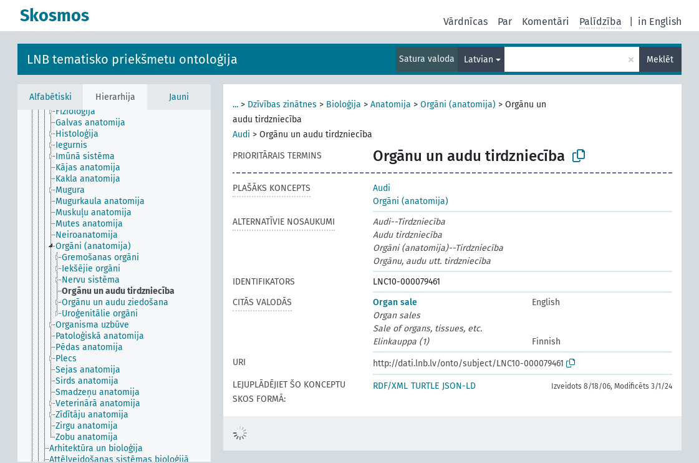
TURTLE (425, 386)
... (235, 104)
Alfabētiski (50, 97)
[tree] (114, 286)
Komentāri (545, 21)
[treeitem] (81, 111)
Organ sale (395, 302)
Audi (241, 134)
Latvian (478, 59)
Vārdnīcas (465, 21)
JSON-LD (459, 386)
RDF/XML (390, 386)
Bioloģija (343, 104)
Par (505, 21)
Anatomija (390, 104)
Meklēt (660, 59)
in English (660, 21)
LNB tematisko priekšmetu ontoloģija (132, 59)
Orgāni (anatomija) (458, 104)
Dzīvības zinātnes (282, 104)
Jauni (179, 97)
